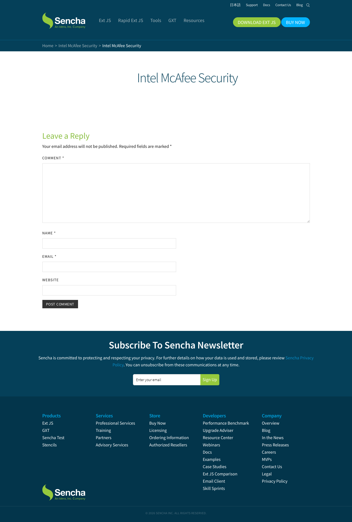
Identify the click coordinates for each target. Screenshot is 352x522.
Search (308, 5)
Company (272, 415)
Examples (212, 459)
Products (51, 415)
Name (49, 232)
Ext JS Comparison (220, 474)
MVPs (267, 459)
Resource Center (218, 438)
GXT (46, 430)
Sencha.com (70, 18)
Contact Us (272, 467)
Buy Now (157, 423)
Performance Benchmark (226, 423)
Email (49, 256)
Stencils (49, 445)
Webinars (211, 445)
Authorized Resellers (168, 445)
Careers (269, 452)
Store (154, 415)
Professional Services (115, 423)
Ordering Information (169, 438)
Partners (103, 438)
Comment (53, 157)
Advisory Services (112, 445)
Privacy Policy (275, 481)
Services (104, 415)
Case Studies (215, 467)
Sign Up (210, 380)
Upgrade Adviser (218, 430)
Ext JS (48, 423)
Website (50, 279)
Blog (266, 430)
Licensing (158, 430)
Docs (207, 452)
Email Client (214, 481)
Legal (267, 474)
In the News (273, 438)
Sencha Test (53, 438)
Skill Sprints (214, 488)
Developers (214, 415)
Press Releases (275, 445)
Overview (271, 423)
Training (103, 430)
